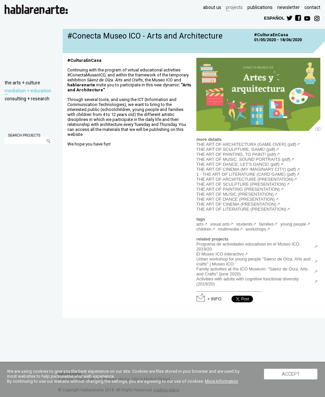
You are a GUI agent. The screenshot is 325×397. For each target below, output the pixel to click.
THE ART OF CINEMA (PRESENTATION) (236, 204)
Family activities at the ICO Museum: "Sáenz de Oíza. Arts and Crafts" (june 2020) (252, 271)
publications (260, 7)
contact (312, 7)
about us (212, 7)
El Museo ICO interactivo (220, 253)
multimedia (228, 229)
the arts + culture (22, 82)
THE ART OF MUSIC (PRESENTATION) (235, 194)
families (266, 224)
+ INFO (214, 298)
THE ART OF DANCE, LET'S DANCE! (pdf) (238, 164)
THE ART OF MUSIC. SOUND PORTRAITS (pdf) (243, 159)
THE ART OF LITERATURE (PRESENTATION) (241, 209)
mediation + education (28, 90)
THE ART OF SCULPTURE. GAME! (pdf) (235, 149)
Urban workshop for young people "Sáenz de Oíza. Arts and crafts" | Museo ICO (253, 261)
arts (200, 224)
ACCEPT (291, 374)
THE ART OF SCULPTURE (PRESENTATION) (241, 184)
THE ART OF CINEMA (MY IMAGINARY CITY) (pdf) (246, 169)
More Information (221, 381)
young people (293, 224)
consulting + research (27, 98)
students (244, 224)
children (204, 229)
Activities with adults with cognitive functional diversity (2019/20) (247, 281)
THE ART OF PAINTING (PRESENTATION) (238, 189)
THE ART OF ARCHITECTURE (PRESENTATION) (244, 179)
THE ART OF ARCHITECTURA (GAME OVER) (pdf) (246, 144)
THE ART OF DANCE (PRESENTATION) (235, 199)
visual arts (220, 224)
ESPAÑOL (274, 18)
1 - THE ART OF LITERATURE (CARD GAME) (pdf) (246, 174)
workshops (255, 229)
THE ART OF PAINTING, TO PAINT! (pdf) (236, 154)
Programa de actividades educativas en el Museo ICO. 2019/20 (248, 246)
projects (234, 7)
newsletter (288, 7)
